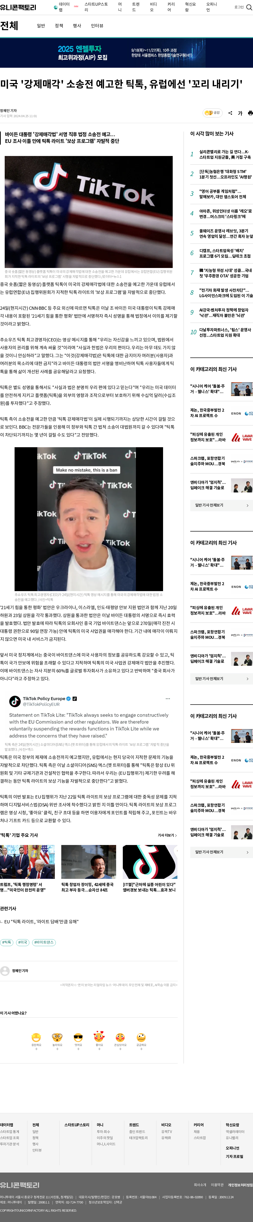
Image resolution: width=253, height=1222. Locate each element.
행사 (77, 26)
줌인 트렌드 (137, 1132)
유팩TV (166, 1132)
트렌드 (135, 7)
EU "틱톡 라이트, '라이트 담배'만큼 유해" (41, 922)
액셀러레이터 (235, 1132)
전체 (9, 26)
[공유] (230, 113)
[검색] (249, 7)
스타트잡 (200, 1138)
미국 (23, 942)
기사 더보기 (166, 835)
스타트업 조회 (9, 1138)
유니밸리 (232, 1138)
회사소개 (200, 1185)
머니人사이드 (106, 1144)
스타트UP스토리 (96, 7)
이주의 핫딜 (105, 1138)
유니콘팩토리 (18, 7)
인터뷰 (97, 26)
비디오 (153, 7)
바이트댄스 (45, 942)
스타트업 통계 (9, 1132)
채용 (197, 1132)
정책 (59, 26)
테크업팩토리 (138, 1138)
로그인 (239, 7)
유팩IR (166, 1138)
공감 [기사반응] (217, 113)
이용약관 (217, 1185)
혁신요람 (190, 7)
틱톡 (7, 942)
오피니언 (211, 7)
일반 (41, 26)
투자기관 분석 (9, 1144)
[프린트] (250, 113)
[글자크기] (240, 113)
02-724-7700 (80, 1202)
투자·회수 (103, 1132)
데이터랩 (68, 7)
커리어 (171, 7)
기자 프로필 (234, 1157)
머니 (120, 7)
